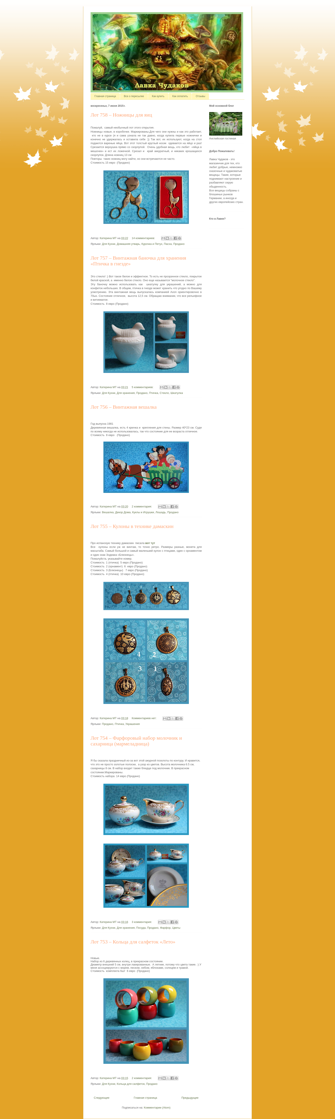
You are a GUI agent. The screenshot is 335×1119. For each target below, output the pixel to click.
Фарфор (165, 927)
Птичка (153, 393)
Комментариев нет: (144, 718)
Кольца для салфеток (131, 1083)
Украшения (132, 724)
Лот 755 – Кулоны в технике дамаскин (132, 526)
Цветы (176, 927)
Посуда (141, 927)
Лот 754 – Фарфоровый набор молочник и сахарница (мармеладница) (136, 740)
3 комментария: (142, 922)
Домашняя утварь (128, 243)
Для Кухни (108, 243)
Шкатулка (176, 393)
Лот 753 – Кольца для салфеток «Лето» (133, 942)
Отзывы (200, 96)
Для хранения (126, 393)
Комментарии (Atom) (157, 1107)
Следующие (101, 1097)
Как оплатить (180, 96)
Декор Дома (123, 512)
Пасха (168, 243)
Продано (179, 243)
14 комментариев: (144, 238)
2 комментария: (142, 506)
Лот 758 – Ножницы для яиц (121, 115)
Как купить (158, 96)
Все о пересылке (134, 96)
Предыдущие (189, 1097)
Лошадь (161, 512)
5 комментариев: (143, 387)
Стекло (164, 393)
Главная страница (105, 96)
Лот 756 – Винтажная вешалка (124, 407)
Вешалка (107, 512)
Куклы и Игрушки (143, 512)
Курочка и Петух (151, 243)
